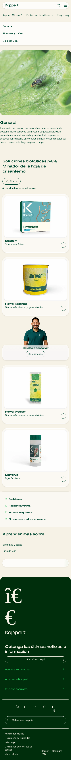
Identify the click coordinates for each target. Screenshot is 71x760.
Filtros (11, 181)
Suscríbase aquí (45, 659)
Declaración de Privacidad (17, 738)
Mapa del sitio (11, 754)
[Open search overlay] (59, 6)
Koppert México (11, 15)
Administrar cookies (14, 733)
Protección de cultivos (38, 15)
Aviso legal (10, 742)
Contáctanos (35, 354)
